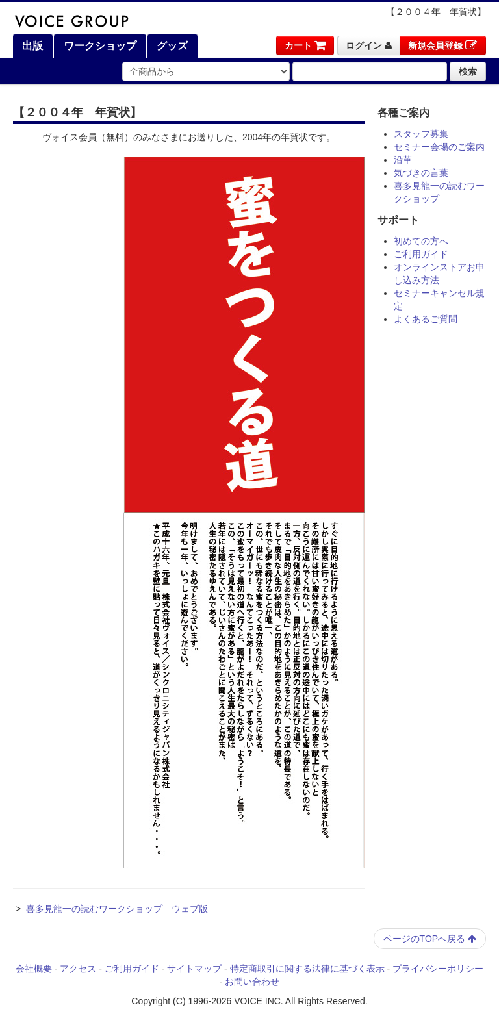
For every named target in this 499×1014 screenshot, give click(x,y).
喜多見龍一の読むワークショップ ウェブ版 (117, 909)
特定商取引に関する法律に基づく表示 (307, 968)
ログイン (369, 45)
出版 (31, 45)
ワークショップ (98, 45)
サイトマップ (194, 968)
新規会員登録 (443, 45)
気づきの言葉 (421, 173)
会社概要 (34, 968)
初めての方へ (421, 241)
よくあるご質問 (425, 319)
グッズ (171, 45)
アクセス (78, 968)
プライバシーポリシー (437, 968)
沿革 (403, 160)
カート (305, 45)
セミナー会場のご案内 (439, 147)
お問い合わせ (252, 981)
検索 (468, 71)
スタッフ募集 (421, 134)
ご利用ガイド (421, 254)
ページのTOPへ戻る (429, 938)
